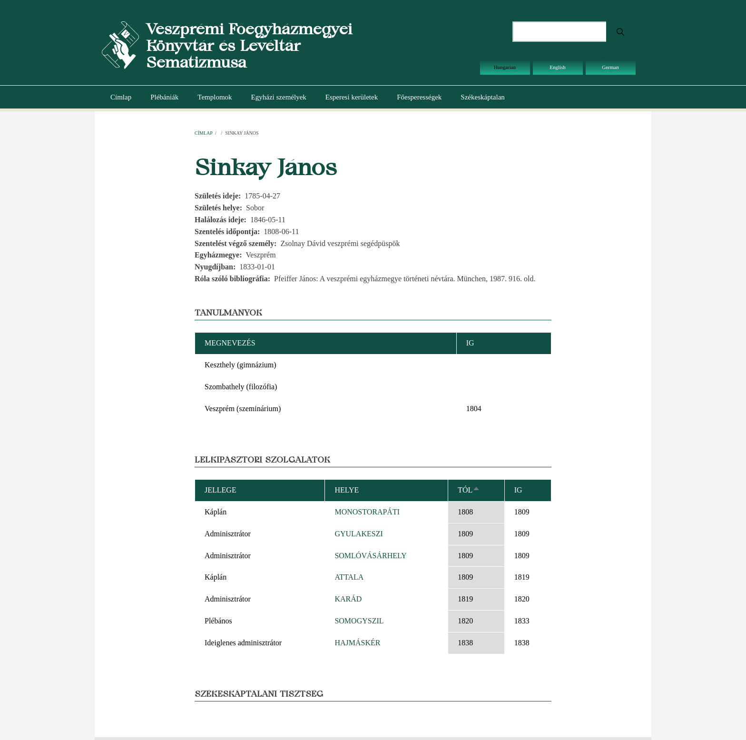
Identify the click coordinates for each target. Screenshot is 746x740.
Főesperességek (419, 97)
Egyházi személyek (278, 97)
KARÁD (348, 599)
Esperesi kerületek (351, 97)
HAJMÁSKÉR (357, 643)
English (558, 67)
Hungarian (505, 67)
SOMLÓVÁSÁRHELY (370, 556)
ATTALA (348, 577)
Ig (518, 490)
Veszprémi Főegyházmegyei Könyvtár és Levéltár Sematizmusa (249, 45)
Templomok (214, 97)
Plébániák (164, 97)
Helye (346, 490)
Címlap (120, 97)
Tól (469, 490)
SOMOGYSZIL (358, 621)
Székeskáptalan (482, 97)
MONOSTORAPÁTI (367, 512)
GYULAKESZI (358, 534)
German (610, 67)
